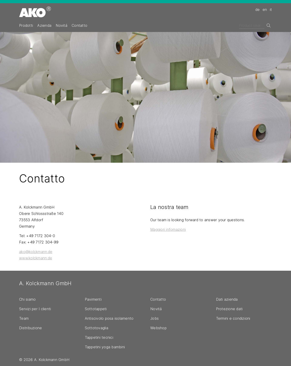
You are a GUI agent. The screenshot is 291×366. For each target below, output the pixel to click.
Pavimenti (93, 299)
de (257, 9)
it (271, 9)
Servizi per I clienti (35, 309)
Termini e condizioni (233, 318)
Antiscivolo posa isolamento (109, 318)
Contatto (79, 25)
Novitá (61, 25)
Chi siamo (27, 299)
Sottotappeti (96, 309)
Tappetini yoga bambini (105, 347)
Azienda (44, 25)
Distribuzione (30, 328)
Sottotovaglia (96, 328)
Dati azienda (227, 299)
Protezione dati (229, 309)
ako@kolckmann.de (35, 251)
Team (24, 318)
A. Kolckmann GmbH (45, 283)
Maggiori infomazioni (168, 229)
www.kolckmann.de (35, 258)
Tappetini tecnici (99, 337)
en (265, 9)
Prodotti (26, 25)
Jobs (154, 318)
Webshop (158, 328)
